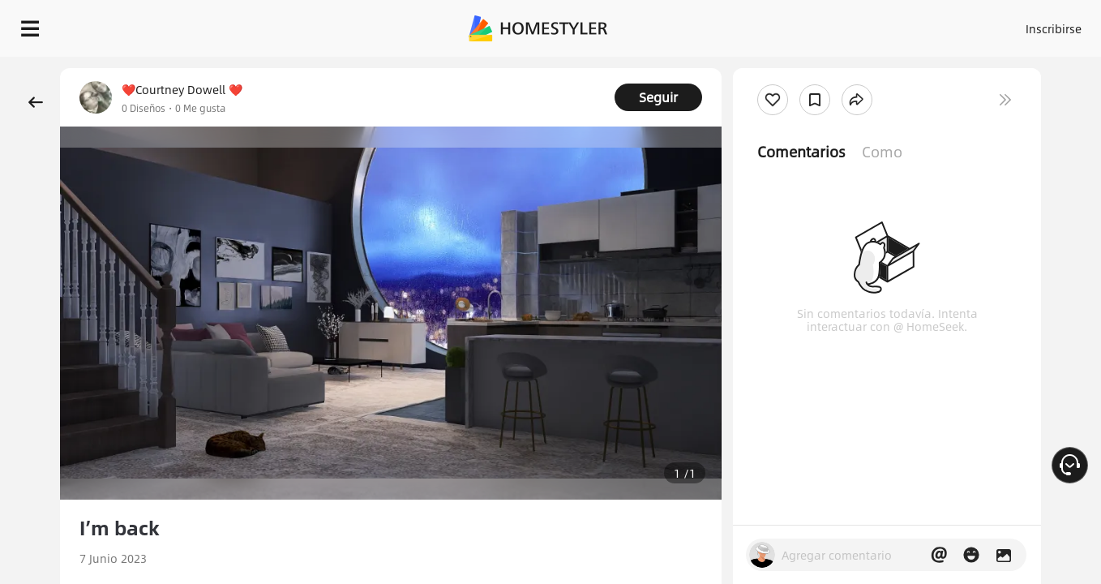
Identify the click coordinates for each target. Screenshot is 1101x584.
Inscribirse (848, 24)
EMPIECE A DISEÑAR (1014, 24)
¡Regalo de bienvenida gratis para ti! (721, 68)
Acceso (785, 24)
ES (907, 24)
